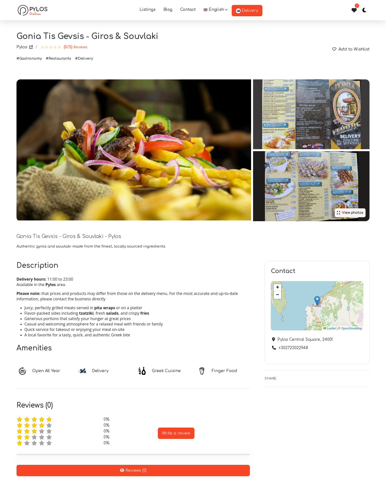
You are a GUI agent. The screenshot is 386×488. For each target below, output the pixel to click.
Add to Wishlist (351, 49)
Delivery (247, 10)
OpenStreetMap (351, 328)
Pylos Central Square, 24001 (304, 339)
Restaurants (59, 58)
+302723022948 (292, 348)
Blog (167, 9)
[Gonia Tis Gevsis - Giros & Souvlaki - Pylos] (311, 186)
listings (148, 9)
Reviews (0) (133, 470)
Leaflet (329, 328)
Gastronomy (30, 58)
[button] (216, 10)
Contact (188, 9)
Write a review (176, 433)
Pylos (24, 47)
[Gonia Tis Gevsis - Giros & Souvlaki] (133, 149)
